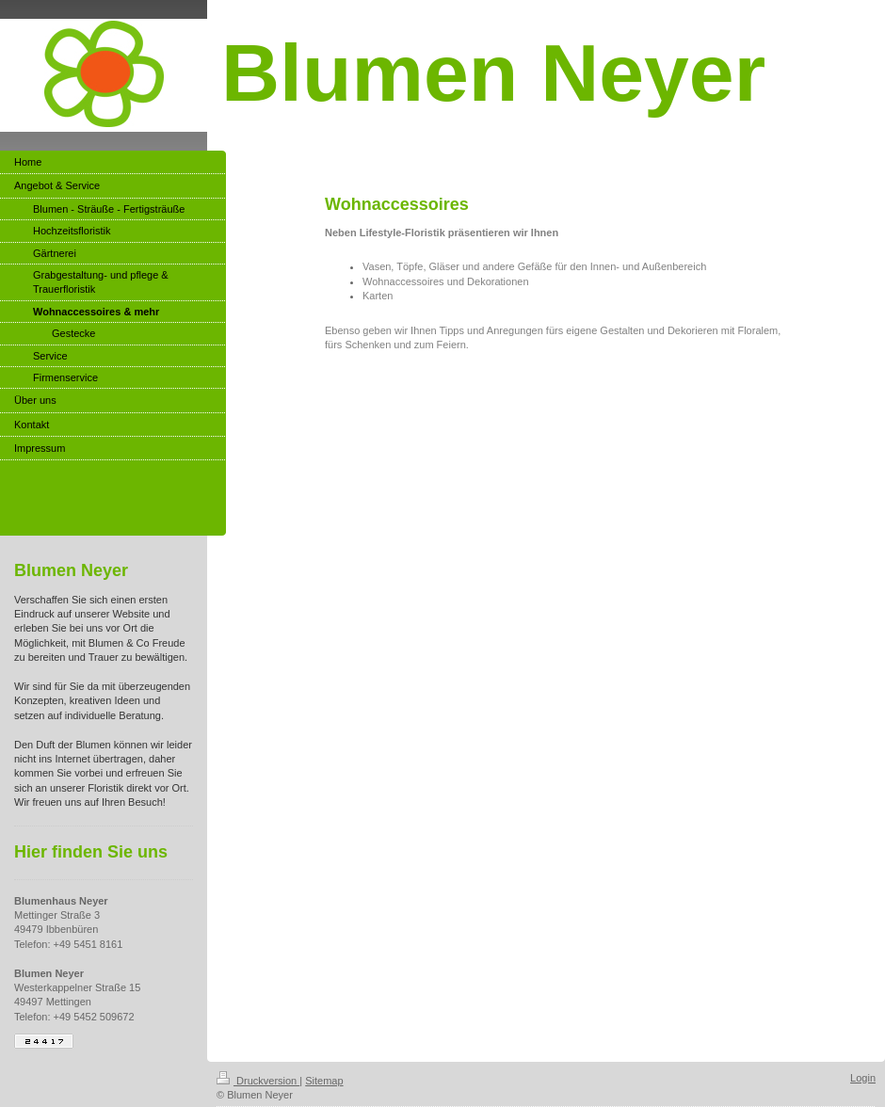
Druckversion (258, 1080)
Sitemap (324, 1080)
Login (863, 1077)
